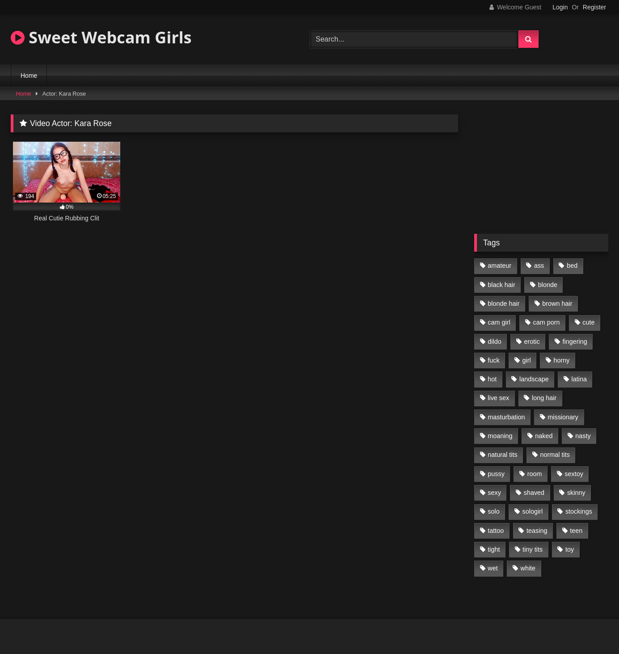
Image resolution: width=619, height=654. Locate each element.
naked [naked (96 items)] (543, 435)
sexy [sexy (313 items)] (494, 492)
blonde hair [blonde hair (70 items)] (503, 303)
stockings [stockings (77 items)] (578, 511)
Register (594, 7)
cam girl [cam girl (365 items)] (499, 322)
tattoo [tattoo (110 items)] (496, 530)
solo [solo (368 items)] (493, 511)
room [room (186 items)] (534, 473)
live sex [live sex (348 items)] (498, 397)
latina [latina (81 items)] (579, 379)
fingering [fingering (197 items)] (575, 341)
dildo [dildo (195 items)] (494, 341)
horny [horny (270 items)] (562, 360)
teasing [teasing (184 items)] (536, 530)
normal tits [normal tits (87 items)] (554, 454)
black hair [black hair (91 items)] (501, 284)
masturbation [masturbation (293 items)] (506, 417)
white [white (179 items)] (528, 568)
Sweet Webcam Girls (101, 37)
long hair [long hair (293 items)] (544, 397)
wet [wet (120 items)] (492, 568)
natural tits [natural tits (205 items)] (502, 454)
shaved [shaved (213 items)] (534, 492)
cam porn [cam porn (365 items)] (546, 322)
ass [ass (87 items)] (539, 265)
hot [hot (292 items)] (492, 379)
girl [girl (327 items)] (526, 360)
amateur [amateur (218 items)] (499, 265)
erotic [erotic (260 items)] (532, 341)
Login (560, 7)
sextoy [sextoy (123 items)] (573, 473)
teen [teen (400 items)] (576, 530)
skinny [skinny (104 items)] (576, 492)
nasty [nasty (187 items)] (582, 435)
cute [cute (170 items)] (588, 322)
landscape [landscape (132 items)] (534, 379)
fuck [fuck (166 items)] (493, 360)
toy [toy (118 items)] (569, 549)
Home (29, 75)
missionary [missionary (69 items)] (562, 417)
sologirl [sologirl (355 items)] (532, 511)
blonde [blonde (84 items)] (547, 284)
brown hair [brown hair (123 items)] (557, 303)
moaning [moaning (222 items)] (500, 435)
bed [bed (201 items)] (572, 265)
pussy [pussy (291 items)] (496, 473)
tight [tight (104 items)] (494, 549)
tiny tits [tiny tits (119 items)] (532, 549)
